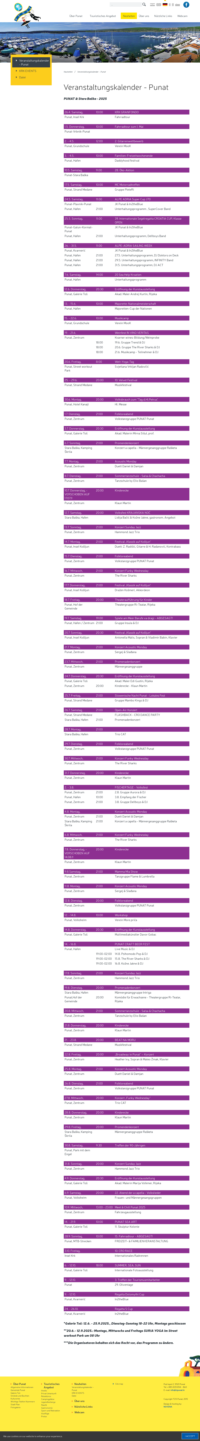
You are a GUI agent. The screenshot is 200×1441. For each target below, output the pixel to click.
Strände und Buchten (20, 1395)
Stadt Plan (15, 1404)
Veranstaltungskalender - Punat (34, 62)
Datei (22, 77)
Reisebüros (46, 1396)
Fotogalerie (15, 1407)
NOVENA (168, 1406)
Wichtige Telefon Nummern (23, 1401)
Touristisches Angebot (103, 16)
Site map (119, 1383)
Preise (44, 1416)
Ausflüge (45, 1413)
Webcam (182, 16)
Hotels (44, 1390)
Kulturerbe (15, 1398)
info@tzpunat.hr (178, 1390)
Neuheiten (129, 16)
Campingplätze (47, 1399)
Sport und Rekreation (50, 1410)
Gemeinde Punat (18, 1390)
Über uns (144, 16)
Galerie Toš (15, 1392)
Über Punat (75, 16)
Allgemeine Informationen (22, 1387)
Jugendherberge (48, 1402)
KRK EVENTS (27, 71)
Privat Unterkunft (48, 1393)
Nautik (44, 1404)
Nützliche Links (163, 16)
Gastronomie (46, 1407)
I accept (190, 1436)
